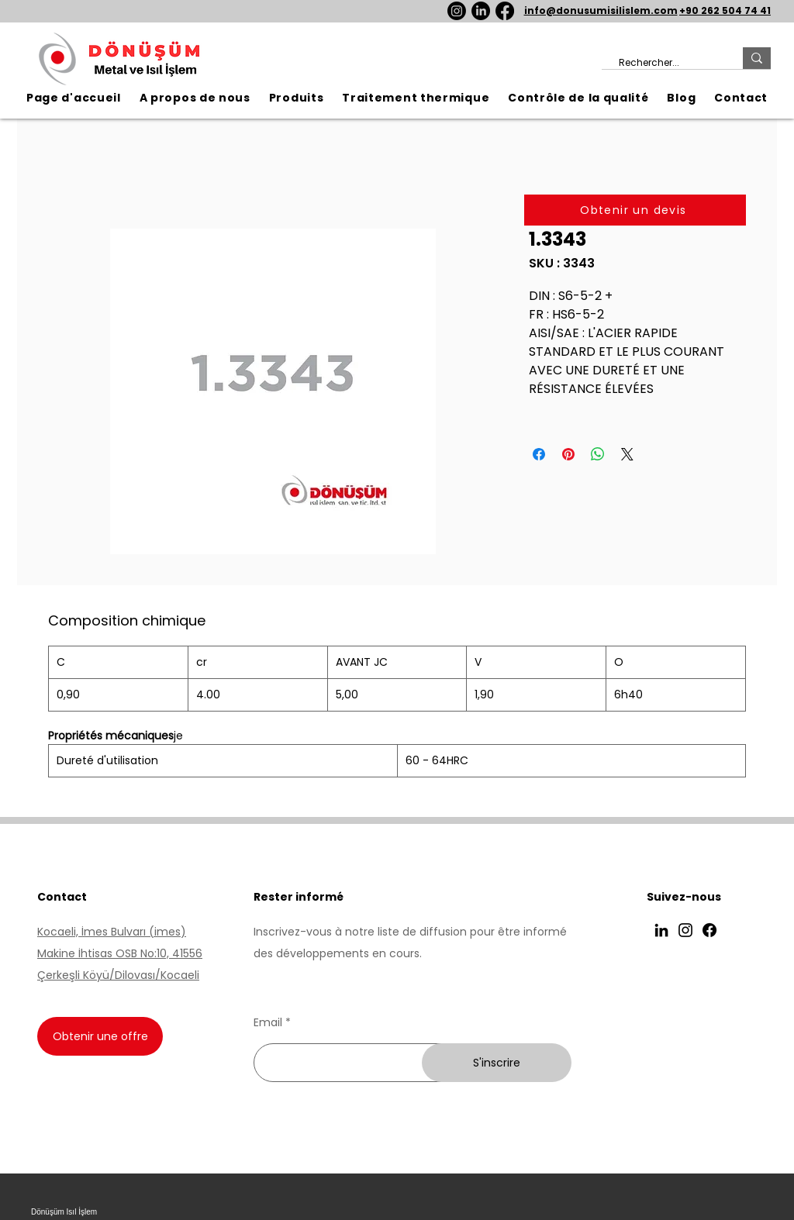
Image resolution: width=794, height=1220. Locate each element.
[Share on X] (627, 454)
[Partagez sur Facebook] (539, 454)
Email (268, 1022)
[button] (296, 98)
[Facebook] (504, 11)
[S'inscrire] (496, 1062)
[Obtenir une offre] (100, 1036)
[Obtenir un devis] (635, 210)
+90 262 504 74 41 (725, 10)
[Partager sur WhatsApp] (598, 454)
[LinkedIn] (480, 11)
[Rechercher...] (664, 62)
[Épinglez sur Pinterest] (568, 454)
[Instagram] (456, 11)
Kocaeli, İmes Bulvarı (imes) (111, 931)
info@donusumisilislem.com (601, 10)
